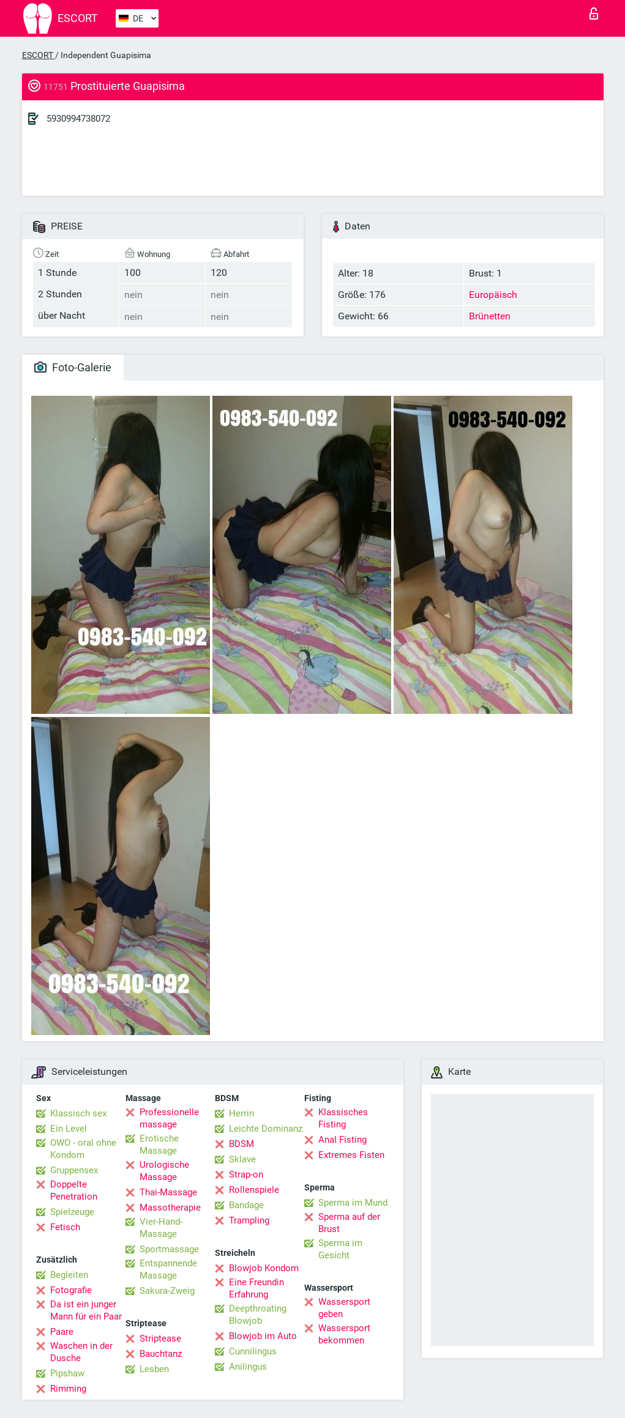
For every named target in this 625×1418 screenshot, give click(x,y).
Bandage (246, 1205)
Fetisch (65, 1227)
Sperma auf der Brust (349, 1222)
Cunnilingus (253, 1351)
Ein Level (68, 1128)
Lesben (154, 1369)
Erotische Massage (159, 1144)
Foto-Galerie (72, 367)
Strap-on (246, 1174)
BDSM (241, 1143)
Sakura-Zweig (167, 1290)
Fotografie (71, 1290)
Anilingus (248, 1366)
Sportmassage (169, 1249)
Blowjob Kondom (264, 1268)
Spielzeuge (72, 1211)
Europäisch (493, 294)
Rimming (68, 1388)
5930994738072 (78, 118)
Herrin (241, 1113)
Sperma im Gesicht (340, 1249)
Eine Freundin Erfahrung (256, 1288)
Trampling (249, 1220)
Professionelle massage (169, 1118)
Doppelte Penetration (73, 1190)
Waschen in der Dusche (81, 1352)
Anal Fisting (342, 1139)
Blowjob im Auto (263, 1336)
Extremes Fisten (351, 1154)
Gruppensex (74, 1170)
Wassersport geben (344, 1308)
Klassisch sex (78, 1113)
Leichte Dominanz (265, 1128)
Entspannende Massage (168, 1269)
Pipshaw (67, 1373)
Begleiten (69, 1274)
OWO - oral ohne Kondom (83, 1148)
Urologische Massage (164, 1170)
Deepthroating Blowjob (257, 1314)
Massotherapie (170, 1207)
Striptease (160, 1338)
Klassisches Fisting (343, 1118)
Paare (61, 1331)
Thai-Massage (168, 1192)
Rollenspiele (254, 1189)
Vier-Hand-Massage (161, 1227)
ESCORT (38, 55)
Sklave (242, 1159)
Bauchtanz (161, 1353)
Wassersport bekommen (344, 1334)
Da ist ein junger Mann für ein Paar (86, 1310)
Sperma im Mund (352, 1202)
